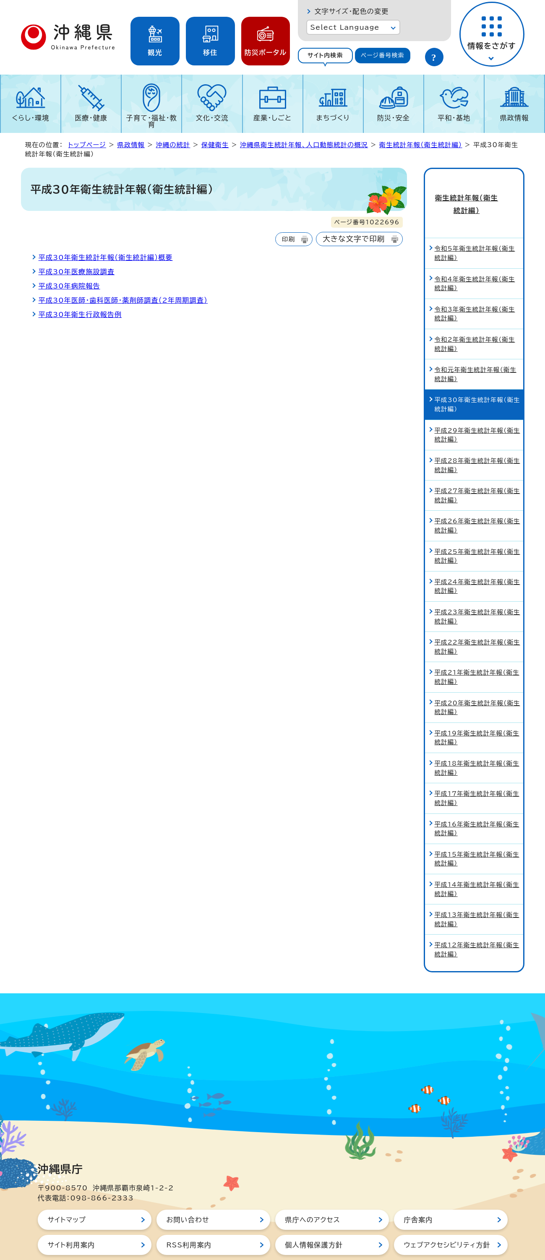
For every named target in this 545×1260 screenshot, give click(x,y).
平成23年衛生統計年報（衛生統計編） (477, 589)
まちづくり (333, 117)
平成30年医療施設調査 (77, 271)
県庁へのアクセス (312, 1192)
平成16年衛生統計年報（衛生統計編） (477, 801)
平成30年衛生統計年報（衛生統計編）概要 (106, 257)
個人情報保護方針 (314, 1217)
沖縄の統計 (173, 145)
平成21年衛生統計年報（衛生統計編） (477, 649)
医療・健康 (91, 117)
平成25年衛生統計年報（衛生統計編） (477, 528)
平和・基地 (454, 117)
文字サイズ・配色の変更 (352, 11)
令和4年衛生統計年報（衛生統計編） (475, 256)
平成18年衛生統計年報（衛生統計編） (477, 740)
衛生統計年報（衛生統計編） (420, 145)
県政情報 (514, 117)
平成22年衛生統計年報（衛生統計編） (477, 619)
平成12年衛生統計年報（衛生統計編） (477, 922)
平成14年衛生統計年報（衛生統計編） (477, 862)
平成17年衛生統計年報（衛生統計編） (477, 771)
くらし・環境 (31, 117)
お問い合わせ (188, 1192)
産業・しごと (272, 117)
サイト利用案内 (71, 1217)
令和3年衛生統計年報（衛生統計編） (475, 286)
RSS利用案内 (189, 1217)
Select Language (345, 27)
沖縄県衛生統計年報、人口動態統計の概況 (304, 145)
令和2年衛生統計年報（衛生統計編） (475, 317)
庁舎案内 (418, 1192)
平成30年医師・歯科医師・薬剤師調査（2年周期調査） (123, 300)
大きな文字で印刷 (354, 238)
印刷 (288, 239)
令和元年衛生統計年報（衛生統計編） (475, 347)
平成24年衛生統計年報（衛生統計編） (477, 558)
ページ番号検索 (382, 55)
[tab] (325, 55)
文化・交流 (212, 117)
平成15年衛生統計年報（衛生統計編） (477, 831)
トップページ (87, 145)
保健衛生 (215, 145)
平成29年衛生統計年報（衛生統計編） (477, 407)
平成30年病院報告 (69, 286)
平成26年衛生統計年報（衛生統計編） (477, 498)
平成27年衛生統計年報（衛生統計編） (477, 468)
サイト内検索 (325, 55)
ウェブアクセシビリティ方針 (447, 1217)
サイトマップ (67, 1192)
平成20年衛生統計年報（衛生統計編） (477, 680)
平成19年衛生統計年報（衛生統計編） (477, 710)
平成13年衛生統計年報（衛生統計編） (477, 892)
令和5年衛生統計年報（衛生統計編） (475, 226)
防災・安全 (393, 117)
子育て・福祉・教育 (151, 121)
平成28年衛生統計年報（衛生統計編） (477, 437)
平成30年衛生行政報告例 (80, 314)
